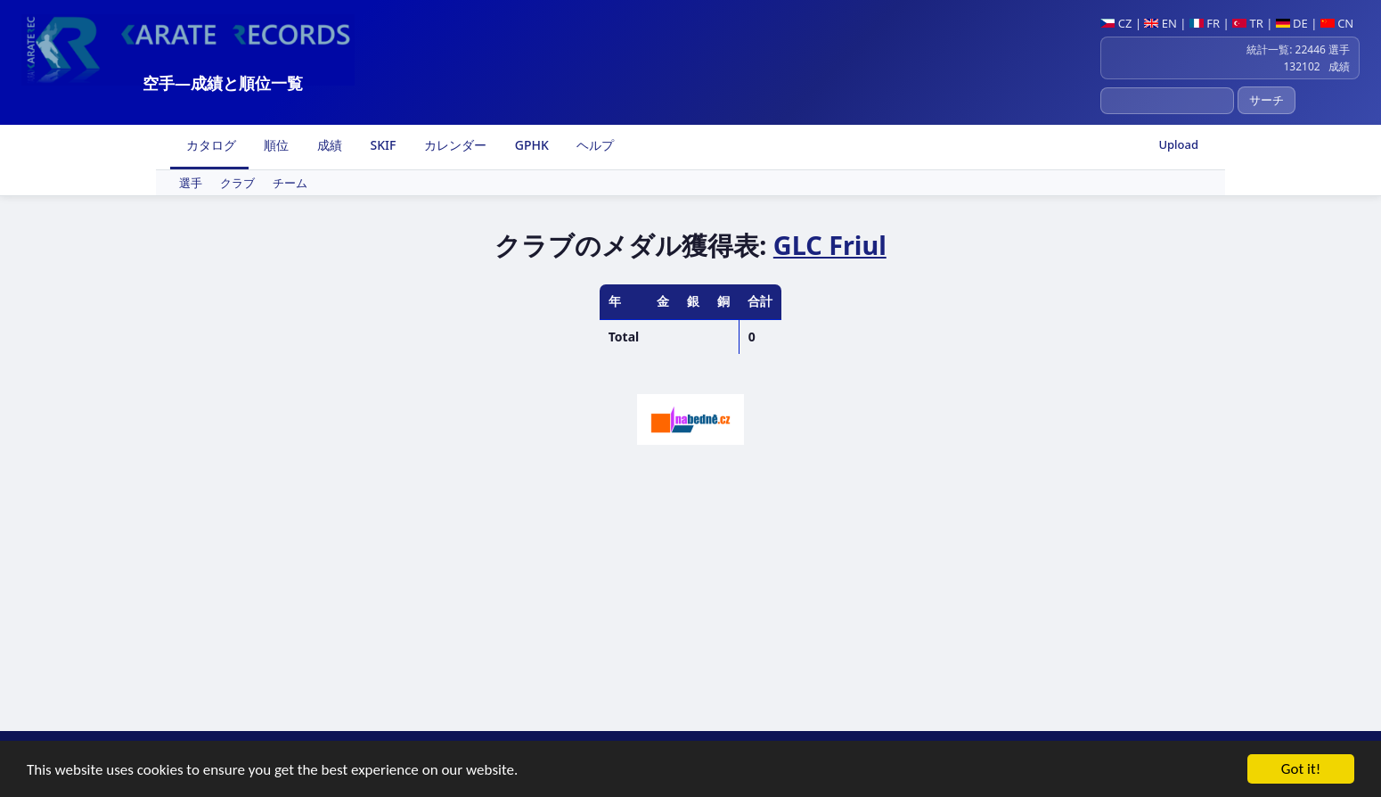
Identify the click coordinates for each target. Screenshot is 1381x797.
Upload (1178, 144)
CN (1336, 23)
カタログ (209, 144)
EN (1160, 23)
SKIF (381, 144)
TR (1247, 23)
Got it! (1300, 769)
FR (1204, 23)
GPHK (530, 144)
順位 (275, 144)
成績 (328, 144)
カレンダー (453, 144)
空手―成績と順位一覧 (223, 83)
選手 (190, 183)
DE (1292, 23)
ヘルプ (594, 144)
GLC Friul (830, 244)
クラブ (237, 183)
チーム (290, 183)
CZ (1116, 23)
